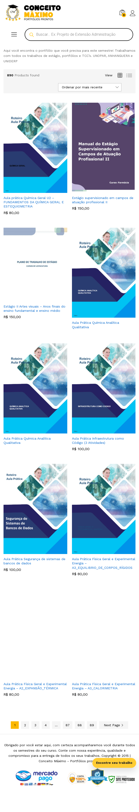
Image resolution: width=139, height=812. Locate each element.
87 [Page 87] (68, 725)
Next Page (114, 725)
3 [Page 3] (35, 725)
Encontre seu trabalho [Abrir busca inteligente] (114, 763)
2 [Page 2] (25, 725)
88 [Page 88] (80, 725)
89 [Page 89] (92, 725)
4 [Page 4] (46, 725)
